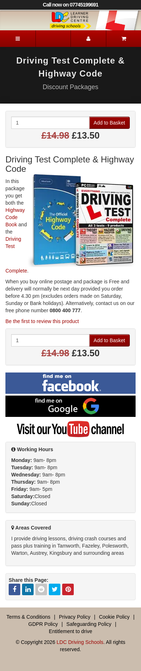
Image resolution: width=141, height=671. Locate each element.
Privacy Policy (74, 617)
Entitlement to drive (70, 631)
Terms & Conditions (28, 617)
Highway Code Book (15, 217)
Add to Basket (109, 123)
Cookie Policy (114, 617)
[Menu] (17, 38)
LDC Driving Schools (80, 642)
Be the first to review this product (42, 321)
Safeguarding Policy (89, 624)
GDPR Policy (43, 624)
